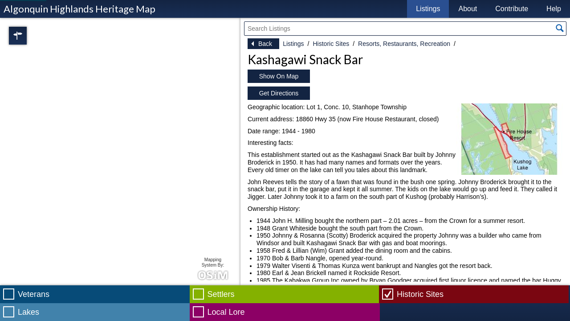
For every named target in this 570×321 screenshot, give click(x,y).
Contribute (511, 8)
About (467, 8)
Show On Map (279, 76)
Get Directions (279, 93)
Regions (30, 35)
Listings (428, 8)
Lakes (28, 312)
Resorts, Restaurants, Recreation (404, 43)
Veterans (33, 294)
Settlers (221, 294)
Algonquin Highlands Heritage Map (79, 9)
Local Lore (226, 312)
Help (553, 8)
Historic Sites (331, 43)
